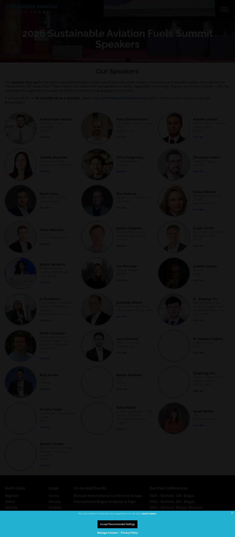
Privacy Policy (129, 532)
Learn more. (149, 513)
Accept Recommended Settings (117, 524)
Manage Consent (107, 532)
